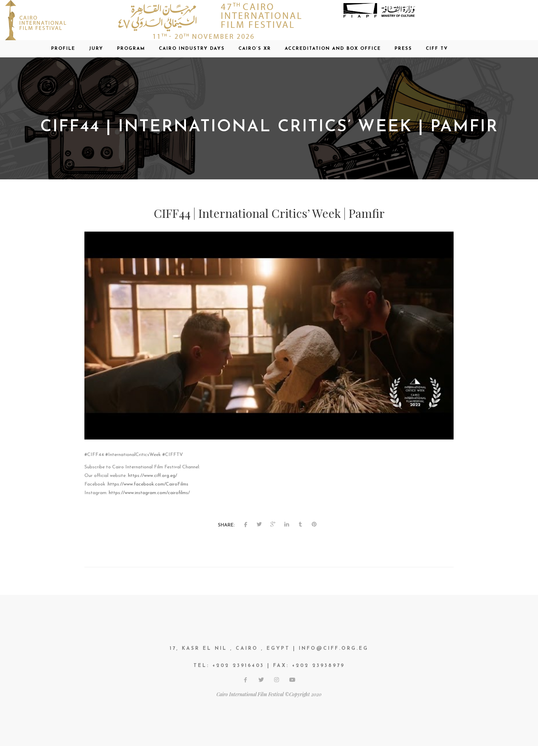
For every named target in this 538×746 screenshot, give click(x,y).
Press (403, 48)
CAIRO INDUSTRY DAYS (192, 48)
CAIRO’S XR (254, 48)
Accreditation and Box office (333, 48)
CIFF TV (437, 48)
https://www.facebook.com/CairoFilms (148, 484)
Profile (63, 48)
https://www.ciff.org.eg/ (152, 475)
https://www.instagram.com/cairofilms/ (149, 493)
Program (131, 48)
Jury (96, 48)
